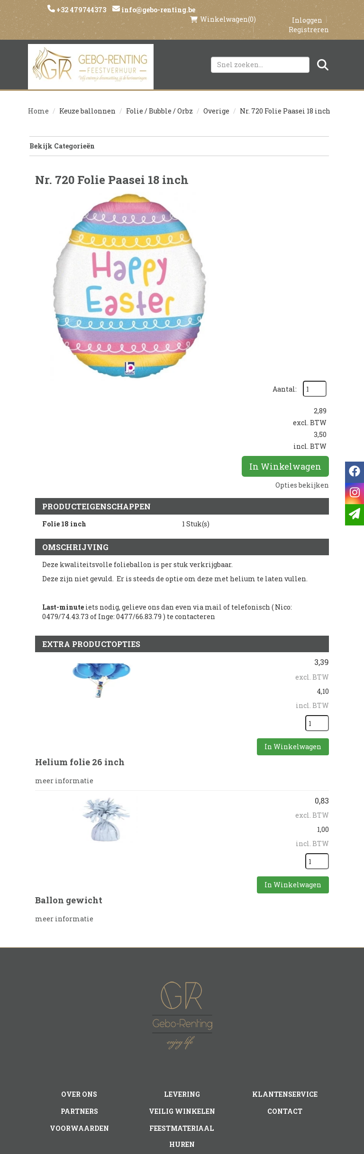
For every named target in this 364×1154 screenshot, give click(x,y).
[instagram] (163, 1074)
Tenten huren (182, 1033)
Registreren (309, 19)
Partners (79, 985)
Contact (284, 985)
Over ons (79, 969)
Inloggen (307, 10)
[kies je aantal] (317, 607)
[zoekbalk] (260, 55)
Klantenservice (284, 969)
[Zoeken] (322, 55)
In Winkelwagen (285, 280)
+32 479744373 (82, 9)
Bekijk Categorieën (178, 137)
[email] (354, 514)
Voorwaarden (79, 1001)
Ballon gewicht (68, 782)
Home (38, 102)
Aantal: (310, 187)
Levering (182, 969)
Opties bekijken (302, 299)
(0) (223, 9)
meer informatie (64, 662)
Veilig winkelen (182, 985)
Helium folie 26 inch (80, 645)
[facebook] (144, 1074)
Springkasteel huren (181, 1049)
